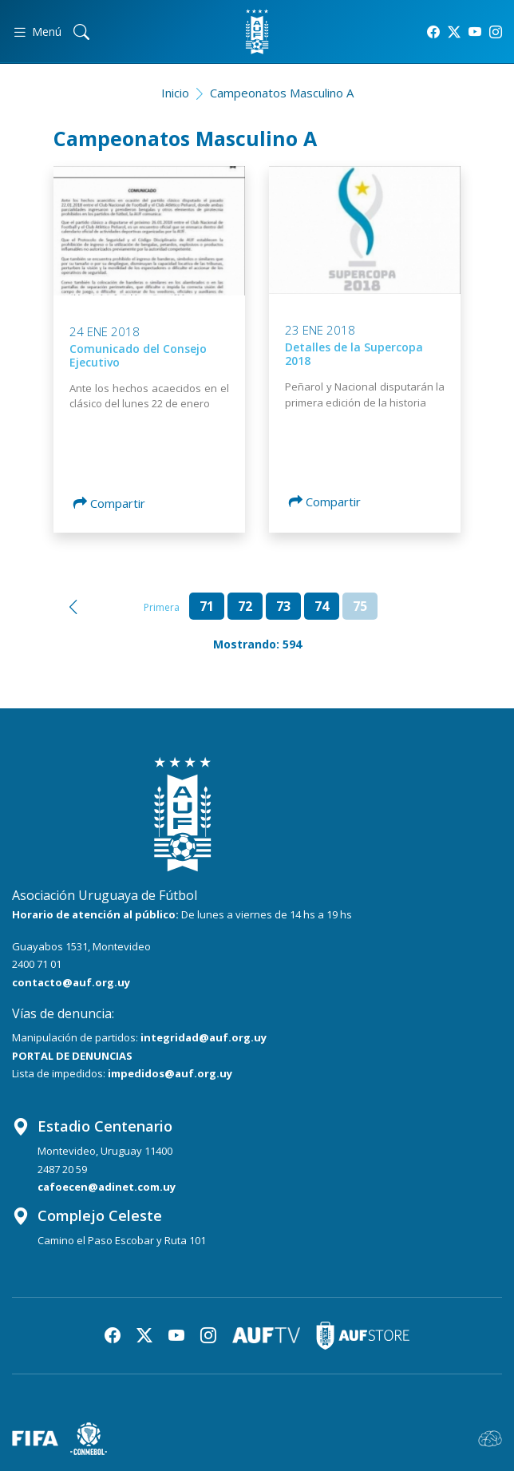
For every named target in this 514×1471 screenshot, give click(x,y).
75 (360, 606)
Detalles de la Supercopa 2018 (354, 353)
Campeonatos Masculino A (282, 93)
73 (283, 606)
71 (207, 606)
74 (321, 606)
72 (245, 606)
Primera (162, 607)
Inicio (175, 93)
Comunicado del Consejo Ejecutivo (138, 355)
